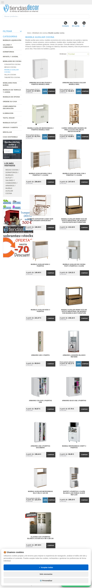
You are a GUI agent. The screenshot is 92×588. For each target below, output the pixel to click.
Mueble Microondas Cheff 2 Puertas (74, 447)
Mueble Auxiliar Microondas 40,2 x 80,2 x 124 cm (40, 492)
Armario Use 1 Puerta (40, 355)
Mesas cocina (10, 67)
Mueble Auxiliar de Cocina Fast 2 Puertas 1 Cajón (74, 265)
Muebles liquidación (12, 40)
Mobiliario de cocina (12, 61)
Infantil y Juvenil (10, 56)
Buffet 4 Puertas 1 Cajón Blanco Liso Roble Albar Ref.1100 (74, 493)
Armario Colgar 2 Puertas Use (40, 401)
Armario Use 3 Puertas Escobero (40, 447)
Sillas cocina (10, 75)
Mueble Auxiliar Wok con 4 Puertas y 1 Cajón (74, 174)
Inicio (29, 33)
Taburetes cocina (12, 77)
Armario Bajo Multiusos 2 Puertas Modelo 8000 (40, 83)
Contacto (65, 24)
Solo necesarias (46, 574)
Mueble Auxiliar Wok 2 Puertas (40, 265)
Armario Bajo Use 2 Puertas (74, 400)
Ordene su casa (10, 101)
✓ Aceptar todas (46, 567)
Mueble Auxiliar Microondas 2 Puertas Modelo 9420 (40, 129)
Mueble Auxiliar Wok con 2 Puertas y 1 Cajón (40, 174)
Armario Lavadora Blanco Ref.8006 (74, 356)
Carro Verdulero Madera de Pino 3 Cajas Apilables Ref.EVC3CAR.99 (74, 129)
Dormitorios (8, 52)
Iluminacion (8, 113)
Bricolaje (7, 132)
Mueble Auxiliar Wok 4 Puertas (40, 310)
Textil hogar (8, 118)
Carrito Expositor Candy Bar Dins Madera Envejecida (40, 219)
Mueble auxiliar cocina (9, 190)
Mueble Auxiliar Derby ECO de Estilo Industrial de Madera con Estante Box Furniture (74, 220)
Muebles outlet (10, 123)
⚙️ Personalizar (46, 581)
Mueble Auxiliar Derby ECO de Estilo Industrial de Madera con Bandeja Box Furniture (74, 311)
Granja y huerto (10, 127)
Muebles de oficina (11, 97)
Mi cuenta (75, 24)
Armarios (10, 186)
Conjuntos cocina (12, 64)
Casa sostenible (10, 137)
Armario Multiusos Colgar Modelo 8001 (74, 83)
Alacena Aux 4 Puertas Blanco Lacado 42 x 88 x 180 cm (40, 537)
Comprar (51, 91)
